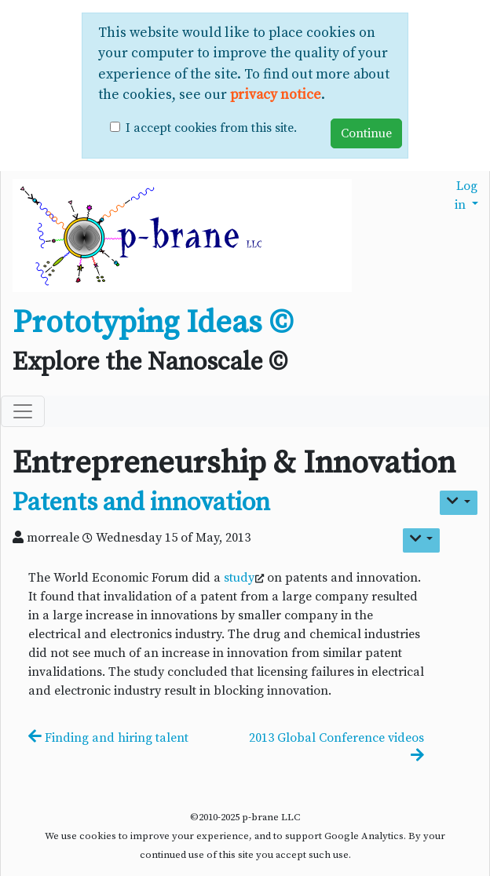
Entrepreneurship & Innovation (234, 463)
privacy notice (275, 95)
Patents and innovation (141, 503)
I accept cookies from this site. (211, 128)
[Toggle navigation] (23, 411)
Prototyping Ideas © (153, 322)
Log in (466, 195)
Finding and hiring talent (108, 738)
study (239, 578)
